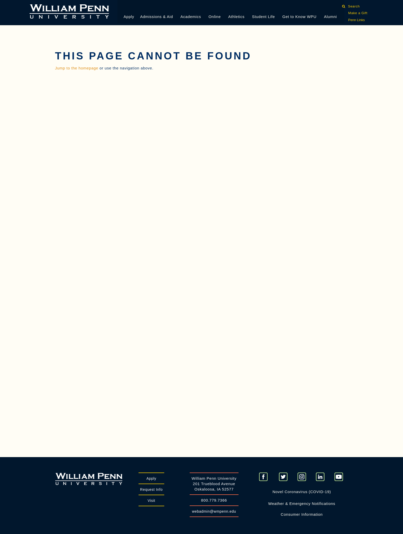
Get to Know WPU (299, 16)
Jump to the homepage (76, 68)
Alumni (330, 16)
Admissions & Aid (156, 16)
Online (214, 16)
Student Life (263, 16)
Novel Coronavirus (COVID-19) (301, 492)
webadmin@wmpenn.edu (214, 511)
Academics (190, 16)
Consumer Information (302, 514)
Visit (151, 501)
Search (354, 6)
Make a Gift (358, 13)
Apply (129, 16)
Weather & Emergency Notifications (301, 503)
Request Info (151, 489)
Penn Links (356, 20)
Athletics (236, 16)
